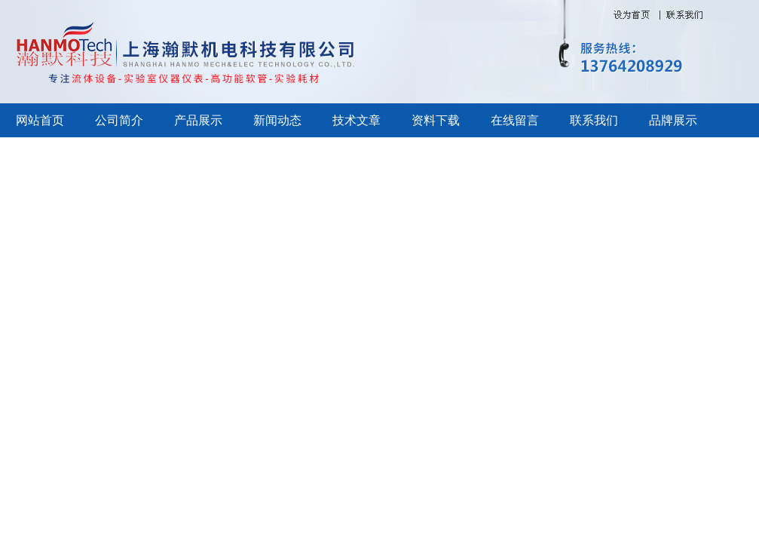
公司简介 (119, 120)
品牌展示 (673, 120)
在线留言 (515, 120)
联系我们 (594, 120)
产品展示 (198, 120)
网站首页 (40, 120)
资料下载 (436, 120)
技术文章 (356, 120)
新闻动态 (277, 120)
